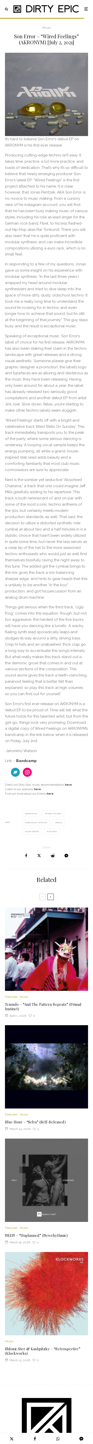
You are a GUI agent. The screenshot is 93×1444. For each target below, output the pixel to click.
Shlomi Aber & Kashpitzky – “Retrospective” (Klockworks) (42, 1351)
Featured (11, 997)
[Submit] (53, 856)
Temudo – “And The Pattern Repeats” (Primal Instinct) (43, 1006)
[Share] (26, 856)
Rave (59, 822)
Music (46, 27)
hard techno (54, 813)
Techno (52, 831)
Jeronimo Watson (37, 822)
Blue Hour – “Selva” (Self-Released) (35, 1122)
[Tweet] (39, 856)
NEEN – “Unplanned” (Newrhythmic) (36, 1235)
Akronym (32, 813)
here (50, 793)
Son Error (33, 831)
